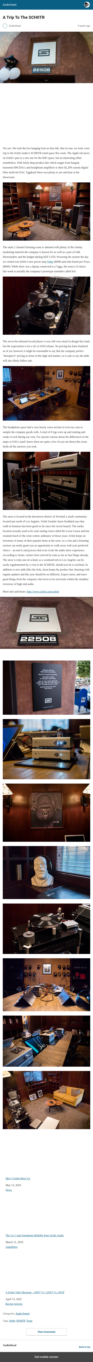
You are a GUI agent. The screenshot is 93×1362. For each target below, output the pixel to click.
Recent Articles (14, 1303)
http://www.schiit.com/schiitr (43, 591)
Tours (29, 1320)
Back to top (84, 1347)
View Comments (46, 1332)
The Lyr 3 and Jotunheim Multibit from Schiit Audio (42, 1217)
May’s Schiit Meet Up (42, 1160)
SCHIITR (20, 1320)
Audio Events (23, 1313)
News (9, 1190)
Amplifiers (11, 1246)
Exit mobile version (46, 1357)
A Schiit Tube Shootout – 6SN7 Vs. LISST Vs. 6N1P (42, 1274)
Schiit (12, 1320)
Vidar (50, 261)
